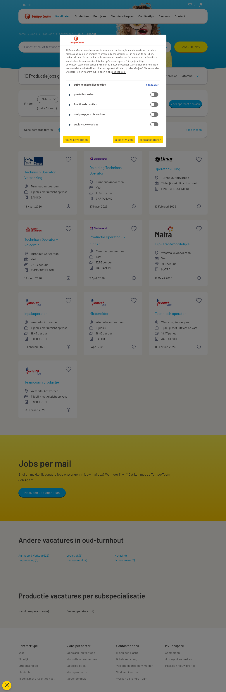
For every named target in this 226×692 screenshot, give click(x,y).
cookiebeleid (118, 71)
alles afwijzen (124, 139)
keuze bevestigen (76, 139)
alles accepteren (150, 139)
